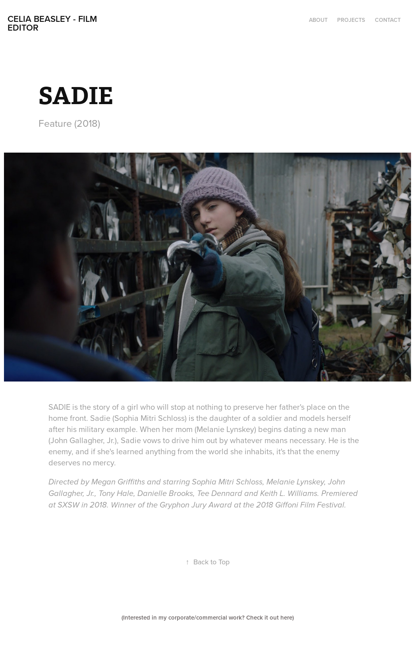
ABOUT (318, 20)
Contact (388, 20)
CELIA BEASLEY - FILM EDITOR (53, 23)
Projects (351, 20)
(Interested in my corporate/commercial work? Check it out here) (208, 617)
